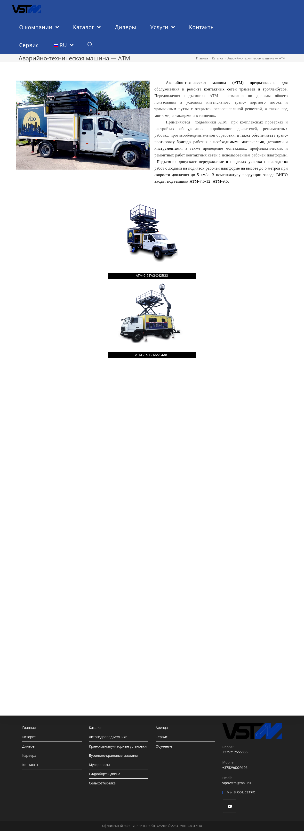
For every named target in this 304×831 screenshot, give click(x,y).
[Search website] (90, 45)
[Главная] (202, 58)
